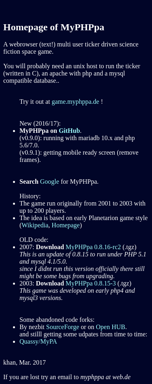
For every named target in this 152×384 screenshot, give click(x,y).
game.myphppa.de (75, 101)
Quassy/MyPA (38, 341)
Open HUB (110, 326)
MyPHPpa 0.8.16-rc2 (93, 246)
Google (49, 181)
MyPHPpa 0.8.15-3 (91, 283)
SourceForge (62, 326)
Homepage (65, 225)
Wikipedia (34, 225)
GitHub (69, 130)
